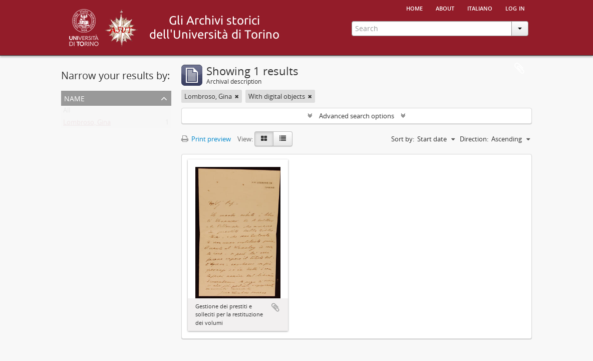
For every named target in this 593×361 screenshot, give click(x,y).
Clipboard (519, 68)
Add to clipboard (275, 307)
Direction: (474, 138)
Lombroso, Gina (87, 124)
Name (74, 97)
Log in (515, 7)
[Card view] (263, 138)
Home (414, 7)
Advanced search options (357, 115)
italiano (479, 7)
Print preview (206, 138)
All (66, 112)
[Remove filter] (237, 96)
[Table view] (282, 138)
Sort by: (402, 138)
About (445, 7)
